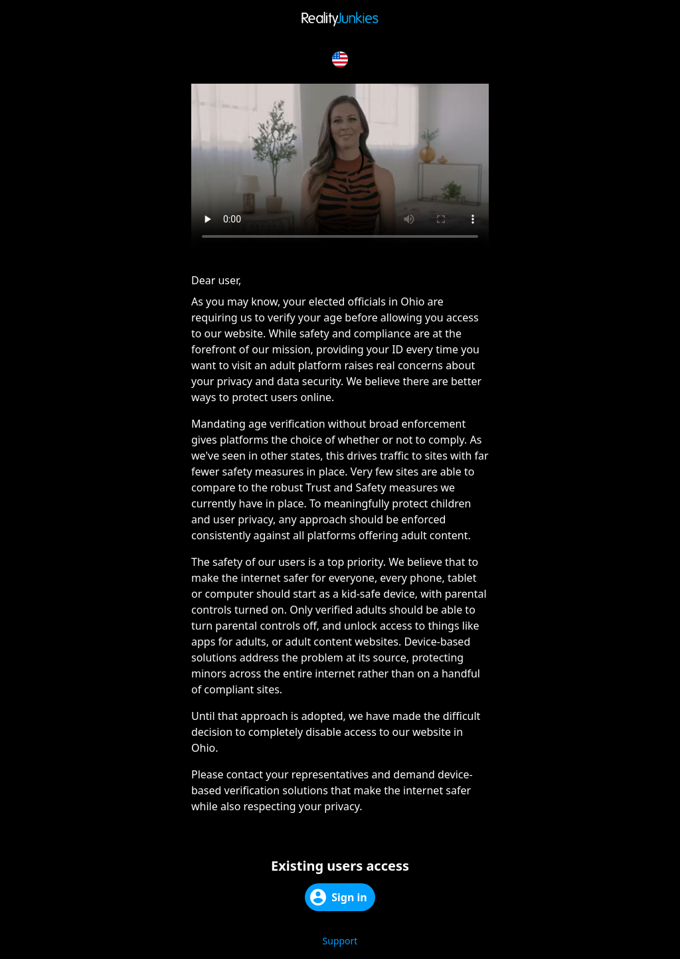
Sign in (338, 897)
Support (340, 940)
